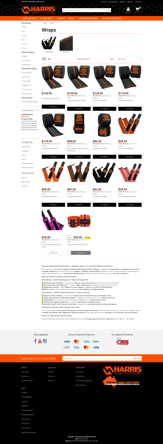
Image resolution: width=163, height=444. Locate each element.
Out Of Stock (53, 253)
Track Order (25, 372)
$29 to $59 (26, 77)
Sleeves (61, 18)
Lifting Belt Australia (27, 414)
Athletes (122, 2)
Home (45, 23)
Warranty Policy (81, 385)
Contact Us (138, 2)
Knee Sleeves (25, 428)
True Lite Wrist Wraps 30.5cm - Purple (52, 245)
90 (24, 31)
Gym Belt (24, 392)
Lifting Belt (24, 406)
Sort (111, 59)
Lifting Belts (47, 18)
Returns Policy (25, 182)
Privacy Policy (80, 376)
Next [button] (39, 110)
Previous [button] (37, 110)
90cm (25, 27)
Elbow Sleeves (26, 419)
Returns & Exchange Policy (84, 380)
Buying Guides (113, 2)
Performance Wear (89, 18)
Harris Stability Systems (30, 102)
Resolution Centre (27, 380)
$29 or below (27, 73)
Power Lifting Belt (26, 410)
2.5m (24, 48)
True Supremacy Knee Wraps (77, 100)
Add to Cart (80, 253)
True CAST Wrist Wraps (126, 148)
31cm (25, 44)
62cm (25, 35)
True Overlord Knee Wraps (50, 98)
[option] (30, 121)
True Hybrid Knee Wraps (50, 148)
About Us (130, 2)
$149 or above (27, 94)
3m (24, 40)
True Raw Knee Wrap (99, 148)
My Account (25, 376)
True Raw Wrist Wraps (100, 196)
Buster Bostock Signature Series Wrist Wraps (78, 149)
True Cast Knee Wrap (100, 100)
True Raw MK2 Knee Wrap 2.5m (77, 244)
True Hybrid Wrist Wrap (49, 196)
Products (103, 2)
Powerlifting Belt (26, 397)
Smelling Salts (30, 18)
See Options (53, 107)
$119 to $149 (27, 89)
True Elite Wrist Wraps (74, 196)
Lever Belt (24, 401)
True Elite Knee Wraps (125, 100)
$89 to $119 (27, 85)
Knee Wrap (26, 60)
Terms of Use (80, 372)
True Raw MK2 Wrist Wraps (127, 196)
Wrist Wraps (27, 64)
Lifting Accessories (112, 18)
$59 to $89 (26, 81)
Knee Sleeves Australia (28, 432)
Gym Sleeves (25, 423)
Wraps (72, 18)
